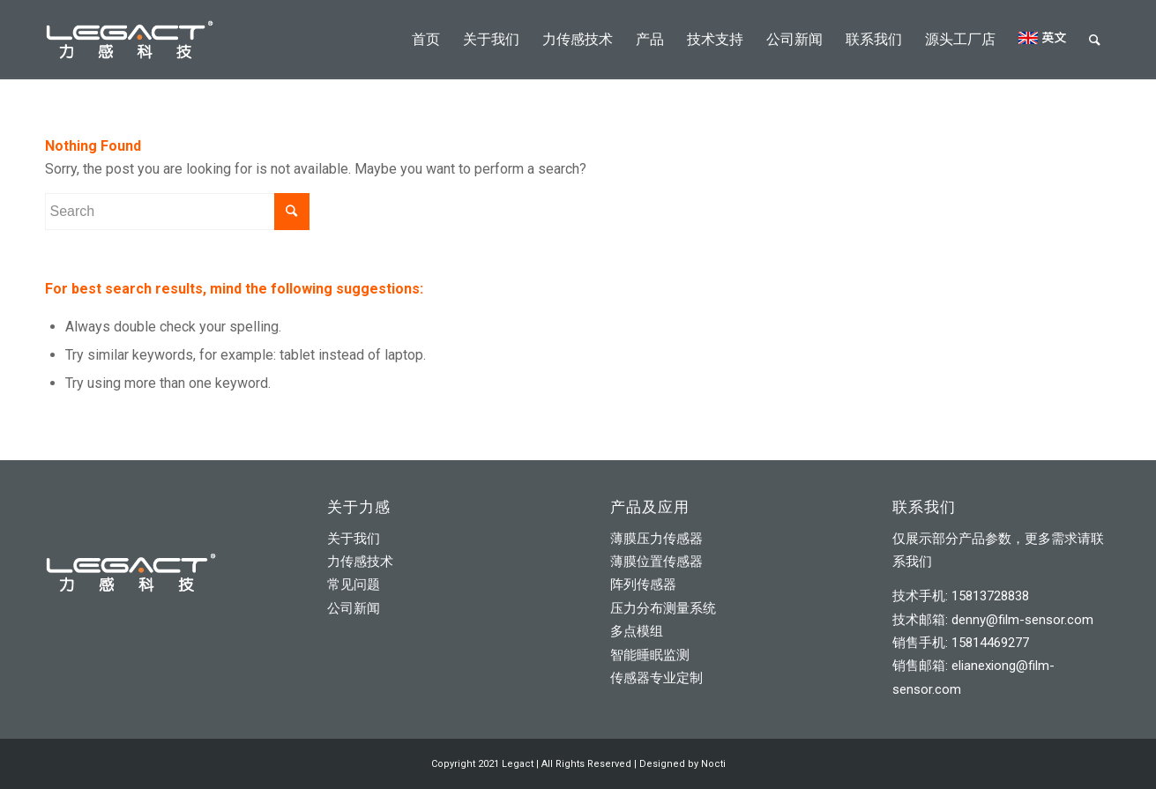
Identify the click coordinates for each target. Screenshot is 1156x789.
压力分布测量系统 (663, 608)
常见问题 (353, 584)
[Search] (1095, 39)
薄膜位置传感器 (656, 561)
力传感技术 (360, 561)
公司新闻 (353, 608)
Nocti (713, 764)
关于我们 (353, 539)
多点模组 (636, 631)
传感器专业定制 (656, 678)
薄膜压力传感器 (656, 539)
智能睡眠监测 (650, 655)
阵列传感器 (643, 584)
